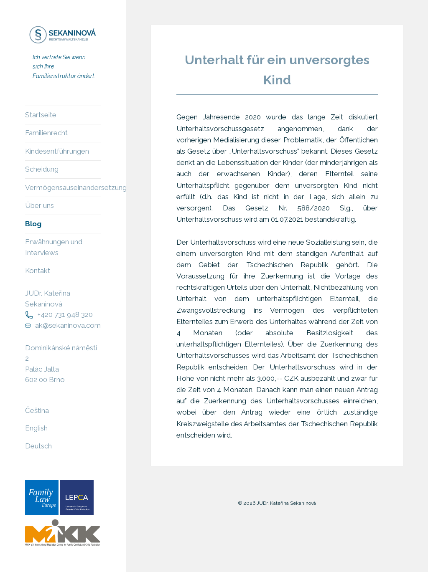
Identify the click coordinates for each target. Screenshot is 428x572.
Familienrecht (46, 133)
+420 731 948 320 (65, 314)
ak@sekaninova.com (68, 325)
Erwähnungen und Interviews (53, 247)
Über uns (39, 205)
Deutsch (38, 446)
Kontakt (37, 270)
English (36, 428)
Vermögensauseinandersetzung (63, 187)
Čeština (37, 410)
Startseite (40, 115)
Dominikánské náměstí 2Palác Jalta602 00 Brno (61, 364)
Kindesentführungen (57, 151)
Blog (33, 224)
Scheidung (42, 169)
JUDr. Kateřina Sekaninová (47, 298)
